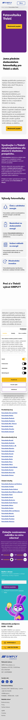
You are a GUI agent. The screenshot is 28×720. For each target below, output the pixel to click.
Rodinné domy (5, 702)
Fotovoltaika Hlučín (7, 459)
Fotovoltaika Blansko (7, 513)
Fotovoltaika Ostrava (7, 475)
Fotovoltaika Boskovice (8, 500)
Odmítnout (14, 389)
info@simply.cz (5, 693)
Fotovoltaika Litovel (7, 497)
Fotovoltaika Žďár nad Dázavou (10, 511)
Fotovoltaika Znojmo (7, 508)
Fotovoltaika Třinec (6, 462)
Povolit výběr (13, 384)
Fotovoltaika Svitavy (7, 426)
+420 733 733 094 (6, 691)
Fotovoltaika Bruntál (7, 440)
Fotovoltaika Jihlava (7, 505)
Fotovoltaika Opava (7, 456)
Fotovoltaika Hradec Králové (9, 489)
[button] (21, 3)
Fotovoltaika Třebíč (7, 494)
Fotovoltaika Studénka (8, 443)
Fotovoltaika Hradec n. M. (8, 445)
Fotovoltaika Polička (7, 415)
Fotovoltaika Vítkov (7, 464)
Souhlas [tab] (5, 333)
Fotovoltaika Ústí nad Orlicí (9, 413)
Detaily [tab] (13, 333)
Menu (21, 3)
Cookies (3, 713)
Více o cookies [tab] (22, 333)
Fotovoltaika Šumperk (7, 516)
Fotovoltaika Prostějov (7, 519)
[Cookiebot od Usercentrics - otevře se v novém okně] (20, 329)
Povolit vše (14, 379)
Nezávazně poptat (14, 128)
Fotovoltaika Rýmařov (7, 448)
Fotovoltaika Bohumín (7, 451)
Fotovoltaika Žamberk (7, 418)
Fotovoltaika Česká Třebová (9, 502)
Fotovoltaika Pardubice (8, 421)
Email (2, 579)
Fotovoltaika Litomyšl (7, 431)
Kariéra (3, 715)
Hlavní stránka (4, 7)
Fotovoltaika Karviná (7, 470)
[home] (6, 3)
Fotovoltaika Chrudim (7, 429)
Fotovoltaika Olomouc (7, 521)
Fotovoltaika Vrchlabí (7, 486)
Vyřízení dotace (5, 707)
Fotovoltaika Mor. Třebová (9, 423)
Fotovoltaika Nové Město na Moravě (11, 492)
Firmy (3, 704)
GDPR (3, 710)
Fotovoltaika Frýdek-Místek (9, 467)
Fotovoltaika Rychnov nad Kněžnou (11, 484)
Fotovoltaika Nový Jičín (8, 472)
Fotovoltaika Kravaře (7, 454)
